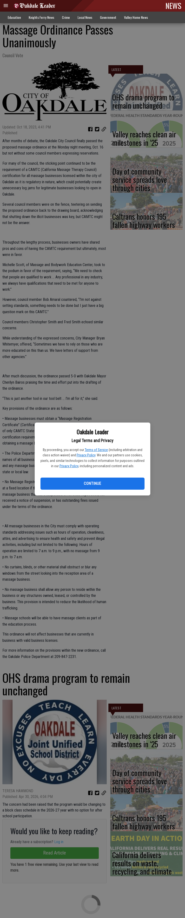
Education (14, 17)
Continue (92, 483)
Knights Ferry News (41, 17)
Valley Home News (136, 17)
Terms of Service (96, 450)
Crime (66, 17)
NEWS (173, 5)
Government (108, 17)
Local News (85, 17)
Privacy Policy (86, 455)
